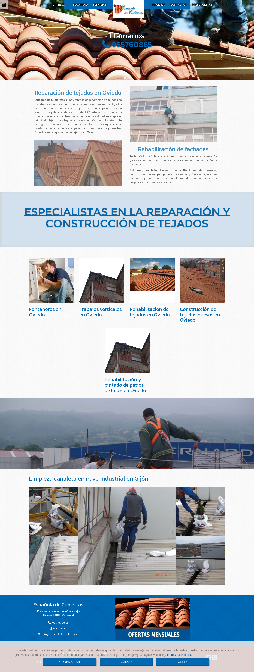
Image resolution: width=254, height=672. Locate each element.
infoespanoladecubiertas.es (60, 634)
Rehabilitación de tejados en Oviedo (150, 311)
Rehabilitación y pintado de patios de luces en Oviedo (125, 385)
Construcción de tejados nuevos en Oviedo (200, 314)
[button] (19, 40)
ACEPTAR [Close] (183, 662)
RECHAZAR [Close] (126, 662)
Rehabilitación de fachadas (173, 149)
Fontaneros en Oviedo (45, 311)
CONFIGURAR (69, 662)
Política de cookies (179, 655)
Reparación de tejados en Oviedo (78, 92)
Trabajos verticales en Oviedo (100, 311)
